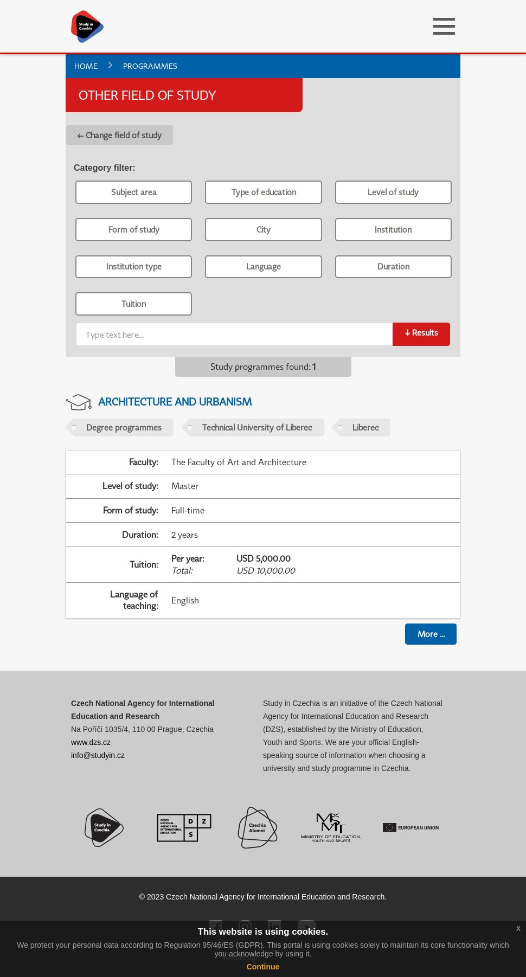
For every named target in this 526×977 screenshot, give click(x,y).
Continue (263, 966)
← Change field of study (119, 135)
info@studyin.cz (98, 755)
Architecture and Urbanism (175, 401)
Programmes (150, 65)
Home (86, 65)
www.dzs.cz (91, 742)
